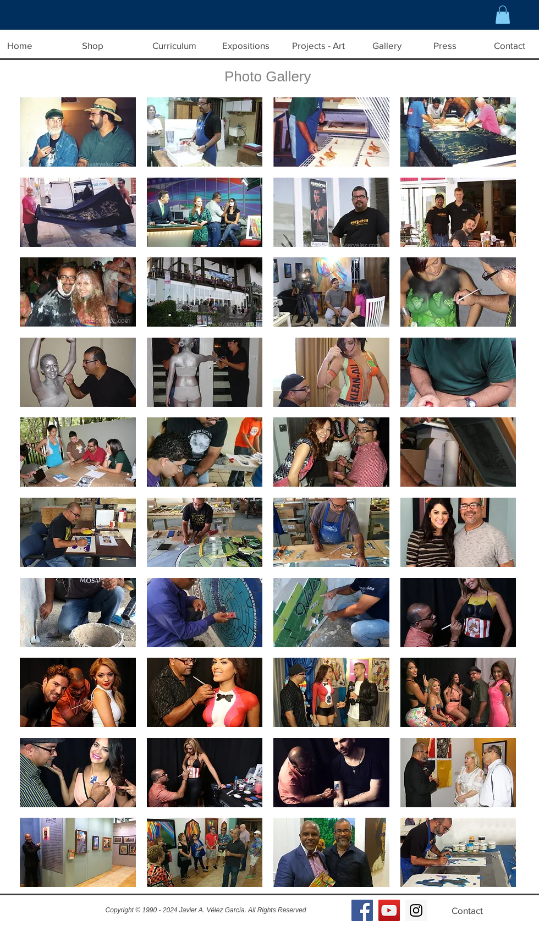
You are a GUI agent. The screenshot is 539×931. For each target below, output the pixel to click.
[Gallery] (386, 45)
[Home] (20, 45)
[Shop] (92, 45)
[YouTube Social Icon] (389, 910)
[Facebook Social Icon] (362, 910)
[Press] (445, 45)
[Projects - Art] (318, 45)
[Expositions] (245, 45)
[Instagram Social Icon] (416, 910)
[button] (502, 14)
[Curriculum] (174, 45)
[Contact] (467, 910)
